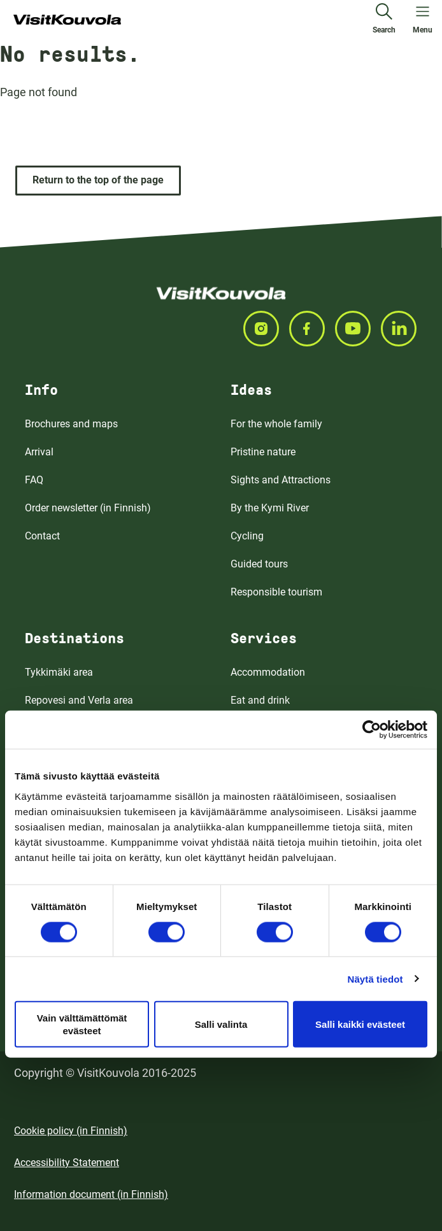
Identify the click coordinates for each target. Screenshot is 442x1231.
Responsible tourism (276, 592)
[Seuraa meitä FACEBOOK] (312, 328)
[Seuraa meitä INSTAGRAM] (266, 328)
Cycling (247, 536)
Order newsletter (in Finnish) (88, 508)
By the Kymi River (270, 508)
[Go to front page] (67, 20)
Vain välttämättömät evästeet (82, 1024)
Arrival (39, 452)
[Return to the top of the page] (98, 181)
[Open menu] (422, 20)
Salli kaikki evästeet (360, 1023)
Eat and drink (260, 700)
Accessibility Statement (66, 1162)
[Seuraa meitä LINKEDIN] (404, 328)
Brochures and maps (71, 424)
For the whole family (276, 424)
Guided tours (259, 564)
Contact (42, 536)
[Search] (384, 20)
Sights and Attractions (281, 480)
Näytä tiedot (375, 978)
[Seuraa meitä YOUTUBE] (358, 328)
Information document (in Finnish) (91, 1194)
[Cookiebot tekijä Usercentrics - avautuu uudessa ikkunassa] (371, 729)
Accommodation (268, 672)
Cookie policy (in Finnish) (70, 1131)
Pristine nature (263, 452)
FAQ (34, 480)
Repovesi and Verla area (79, 700)
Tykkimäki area (59, 672)
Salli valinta (221, 1023)
